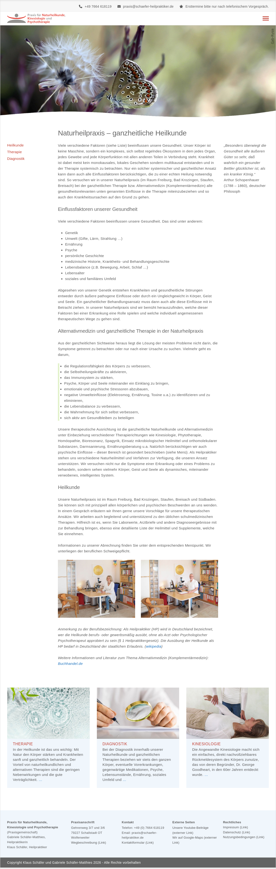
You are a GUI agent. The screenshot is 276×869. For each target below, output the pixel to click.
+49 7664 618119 (98, 6)
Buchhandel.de (70, 664)
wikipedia (153, 646)
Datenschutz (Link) (236, 832)
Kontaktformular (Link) (138, 842)
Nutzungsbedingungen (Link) (243, 837)
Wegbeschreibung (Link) (88, 842)
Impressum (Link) (235, 827)
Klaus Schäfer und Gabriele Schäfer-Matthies (57, 862)
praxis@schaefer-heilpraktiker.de (148, 6)
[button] (266, 19)
